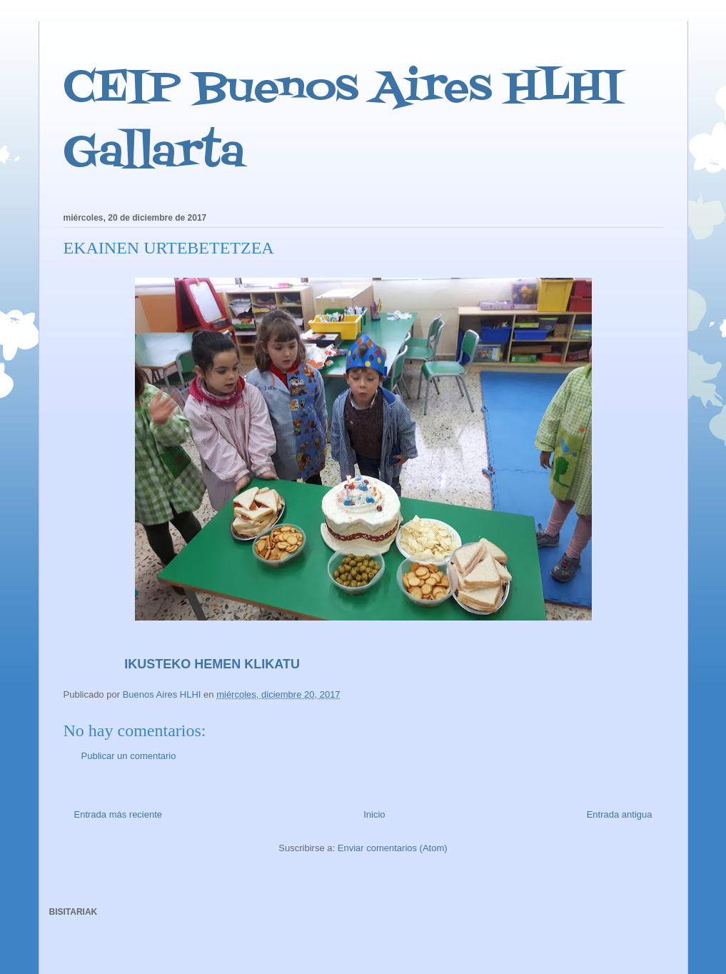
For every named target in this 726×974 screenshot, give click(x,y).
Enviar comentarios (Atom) (393, 848)
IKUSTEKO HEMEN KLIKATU (185, 664)
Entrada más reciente (118, 814)
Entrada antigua (619, 814)
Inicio (374, 814)
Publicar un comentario (128, 755)
